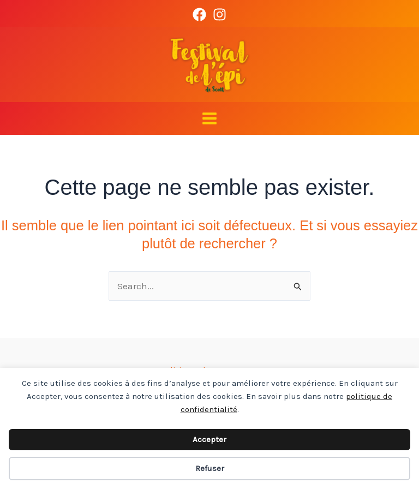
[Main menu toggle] (209, 118)
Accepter (209, 439)
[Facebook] (199, 14)
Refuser (209, 468)
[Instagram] (219, 14)
